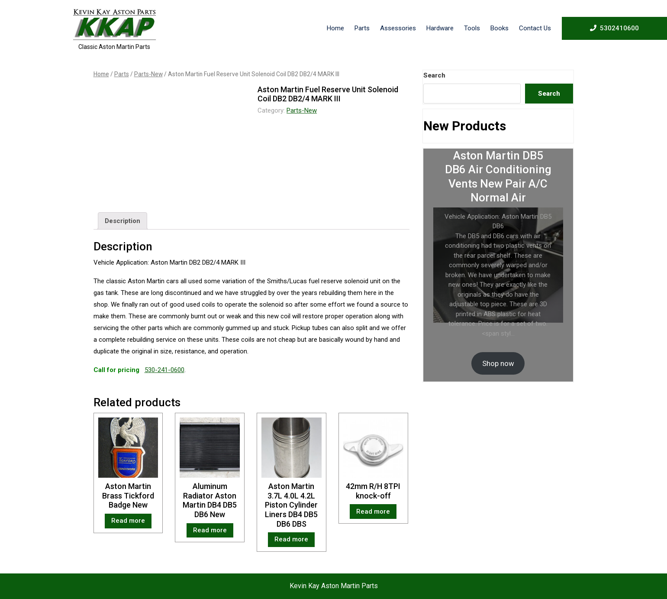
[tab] (122, 221)
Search (434, 75)
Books (499, 28)
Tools (472, 28)
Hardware (440, 28)
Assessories (398, 28)
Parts (362, 28)
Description (122, 221)
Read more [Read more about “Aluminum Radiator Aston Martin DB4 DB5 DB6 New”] (210, 530)
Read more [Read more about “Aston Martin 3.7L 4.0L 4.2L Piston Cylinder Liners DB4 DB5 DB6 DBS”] (291, 539)
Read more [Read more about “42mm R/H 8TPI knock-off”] (373, 511)
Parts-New (148, 74)
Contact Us (535, 28)
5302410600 (614, 27)
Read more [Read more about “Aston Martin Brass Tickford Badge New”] (128, 521)
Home (335, 28)
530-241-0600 (164, 370)
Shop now (498, 363)
